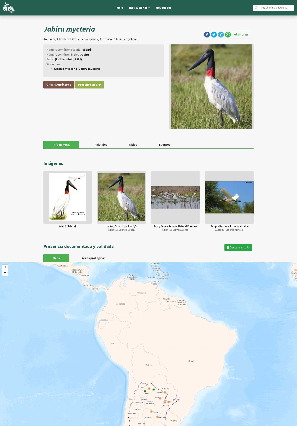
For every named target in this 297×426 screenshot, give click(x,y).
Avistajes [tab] (101, 145)
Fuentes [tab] (164, 145)
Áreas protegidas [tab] (94, 258)
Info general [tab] (61, 145)
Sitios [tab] (133, 145)
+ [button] (5, 267)
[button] (207, 35)
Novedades (163, 8)
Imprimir (242, 35)
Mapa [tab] (56, 258)
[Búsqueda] (277, 8)
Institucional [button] (138, 8)
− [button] (5, 273)
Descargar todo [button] (238, 247)
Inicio (119, 8)
